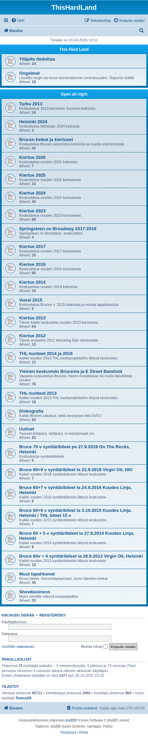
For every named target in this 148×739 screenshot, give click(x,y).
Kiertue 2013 (32, 317)
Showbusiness (34, 591)
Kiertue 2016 (32, 264)
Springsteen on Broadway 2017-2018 (57, 228)
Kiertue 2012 (32, 335)
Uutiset (26, 428)
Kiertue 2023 (32, 210)
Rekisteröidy (52, 615)
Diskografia (31, 411)
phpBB (71, 720)
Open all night (74, 94)
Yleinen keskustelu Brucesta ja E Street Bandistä (70, 371)
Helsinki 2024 (33, 121)
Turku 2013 (30, 103)
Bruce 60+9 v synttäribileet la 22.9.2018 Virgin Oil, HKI (76, 469)
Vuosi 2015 (30, 300)
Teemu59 (23, 698)
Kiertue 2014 (32, 282)
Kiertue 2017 (32, 246)
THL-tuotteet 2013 (38, 393)
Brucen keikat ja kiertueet (46, 139)
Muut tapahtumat (37, 573)
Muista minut (94, 646)
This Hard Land (73, 49)
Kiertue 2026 (32, 157)
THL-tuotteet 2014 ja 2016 (46, 353)
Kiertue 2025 (32, 175)
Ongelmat (29, 73)
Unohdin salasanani (18, 646)
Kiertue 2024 (32, 193)
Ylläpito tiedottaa (37, 59)
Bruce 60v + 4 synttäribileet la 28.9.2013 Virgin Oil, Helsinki (81, 556)
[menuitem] (18, 20)
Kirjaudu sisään (18, 615)
